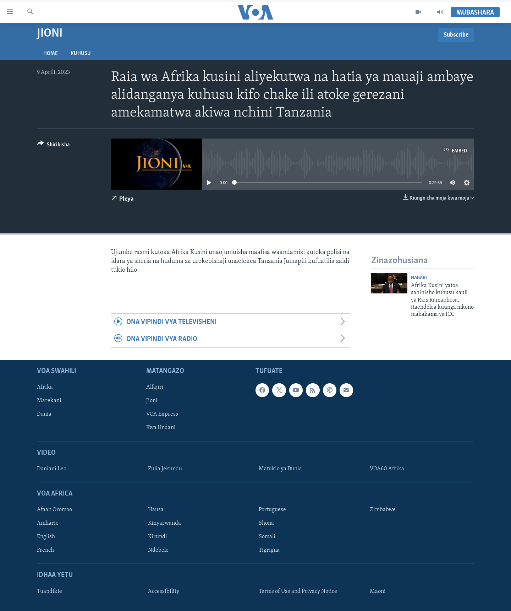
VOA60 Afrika (387, 469)
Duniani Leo (51, 469)
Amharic (47, 523)
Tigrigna (269, 550)
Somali (267, 537)
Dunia (44, 414)
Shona (266, 523)
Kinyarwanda (164, 523)
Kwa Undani (161, 428)
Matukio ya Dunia (280, 469)
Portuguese (272, 510)
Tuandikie (49, 591)
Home (50, 53)
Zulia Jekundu (165, 469)
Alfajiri (155, 387)
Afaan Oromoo (54, 510)
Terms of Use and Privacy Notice (298, 591)
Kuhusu (81, 53)
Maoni (378, 591)
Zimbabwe (383, 510)
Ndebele (158, 550)
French (45, 550)
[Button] (53, 146)
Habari (419, 278)
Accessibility (163, 591)
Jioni (152, 401)
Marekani (49, 401)
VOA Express (162, 414)
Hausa (156, 510)
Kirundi (157, 537)
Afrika (45, 387)
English (46, 537)
